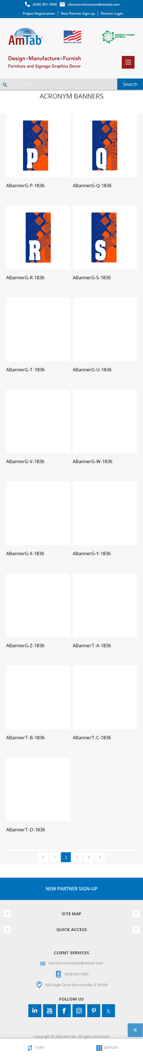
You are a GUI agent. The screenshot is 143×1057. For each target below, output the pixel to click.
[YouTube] (49, 1010)
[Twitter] (108, 1010)
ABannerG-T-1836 (25, 369)
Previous (43, 857)
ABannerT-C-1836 (92, 737)
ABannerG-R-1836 (25, 277)
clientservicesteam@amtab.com (93, 4)
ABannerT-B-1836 (25, 737)
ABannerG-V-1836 (25, 461)
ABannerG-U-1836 (92, 369)
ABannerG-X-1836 (25, 553)
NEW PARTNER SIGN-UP (71, 889)
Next (100, 857)
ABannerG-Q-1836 (92, 185)
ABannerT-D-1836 (25, 829)
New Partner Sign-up (78, 13)
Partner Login (112, 13)
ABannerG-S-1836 (92, 277)
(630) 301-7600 (45, 4)
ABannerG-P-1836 (25, 185)
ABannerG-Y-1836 (92, 553)
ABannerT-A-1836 (92, 645)
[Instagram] (79, 1010)
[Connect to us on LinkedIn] (34, 1010)
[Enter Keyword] (58, 84)
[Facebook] (64, 1010)
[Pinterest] (93, 1010)
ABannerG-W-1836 (92, 461)
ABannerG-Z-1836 (25, 645)
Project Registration (39, 13)
